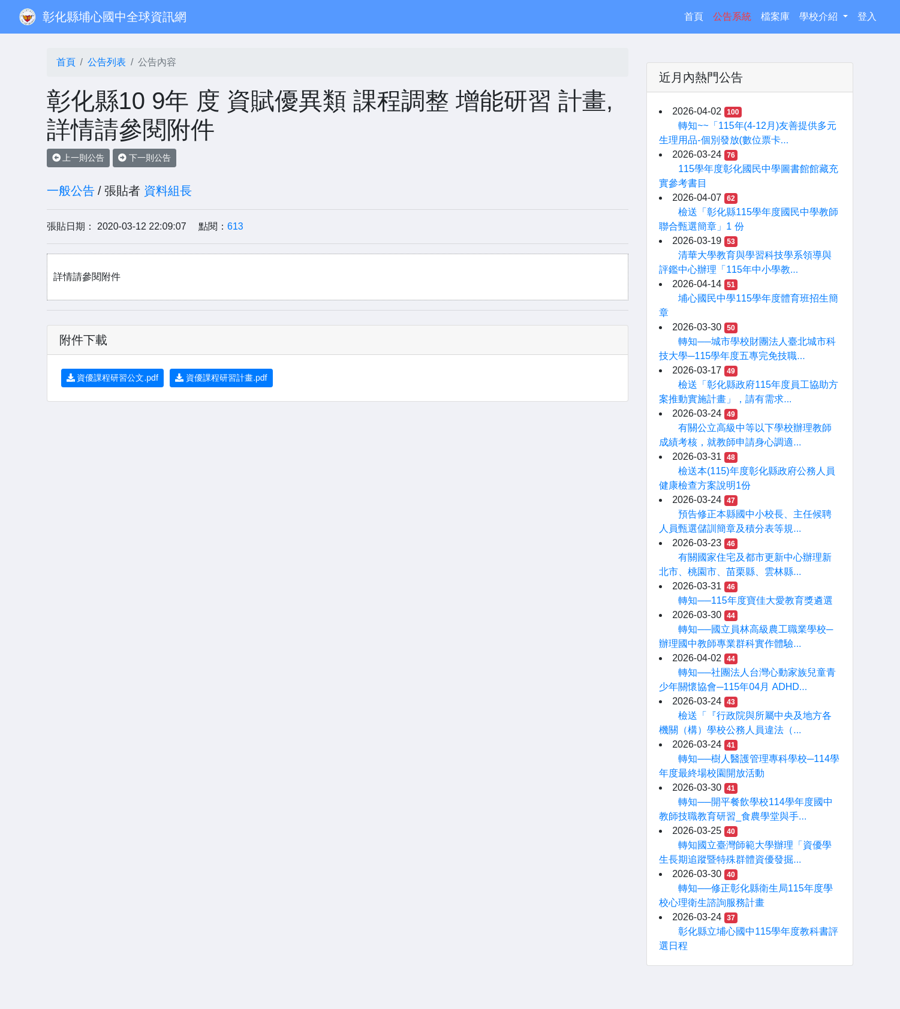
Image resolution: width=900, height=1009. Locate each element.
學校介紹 (819, 16)
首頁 (696, 15)
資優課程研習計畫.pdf (221, 377)
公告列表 (107, 62)
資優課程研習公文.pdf (112, 377)
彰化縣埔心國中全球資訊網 (114, 16)
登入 (867, 16)
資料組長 (168, 190)
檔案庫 (775, 16)
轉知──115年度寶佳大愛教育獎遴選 (755, 600)
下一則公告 (144, 157)
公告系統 (732, 16)
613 (235, 226)
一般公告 (71, 190)
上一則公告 (78, 157)
